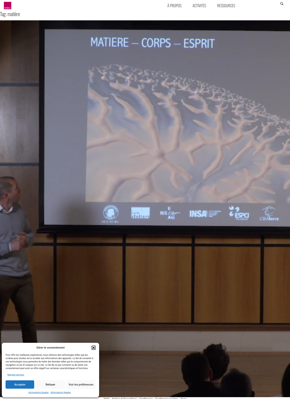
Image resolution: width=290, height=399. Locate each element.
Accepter (19, 384)
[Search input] (267, 3)
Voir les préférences (81, 384)
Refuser (50, 384)
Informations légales (38, 392)
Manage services (15, 374)
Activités (199, 5)
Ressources (226, 5)
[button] (93, 347)
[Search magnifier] (282, 3)
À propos (174, 5)
